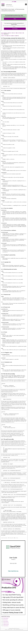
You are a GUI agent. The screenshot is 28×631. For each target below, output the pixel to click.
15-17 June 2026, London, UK (20, 16)
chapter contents (4, 35)
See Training (14, 28)
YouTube (15, 629)
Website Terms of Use (18, 629)
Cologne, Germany (6, 622)
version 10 (14, 32)
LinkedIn (9, 629)
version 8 (21, 32)
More (15, 18)
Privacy (22, 629)
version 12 (7, 32)
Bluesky (11, 629)
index (17, 35)
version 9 (18, 32)
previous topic (10, 35)
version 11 (11, 32)
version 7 (2, 33)
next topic (14, 35)
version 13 (3, 32)
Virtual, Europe (5, 619)
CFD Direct (9, 4)
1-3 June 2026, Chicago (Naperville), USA (9, 16)
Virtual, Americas (5, 618)
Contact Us (6, 629)
